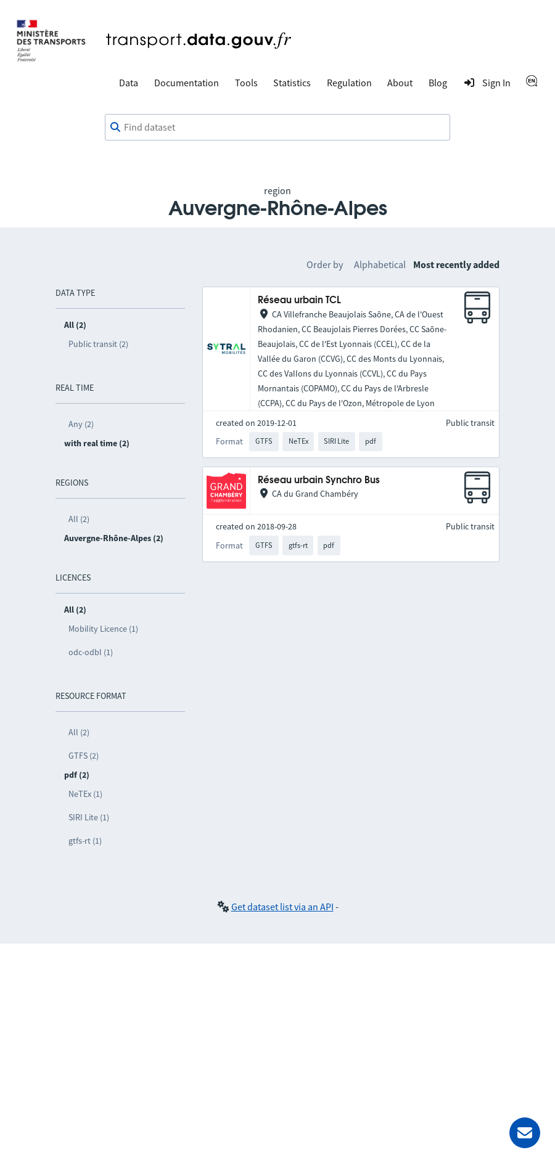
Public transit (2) (98, 343)
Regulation (349, 82)
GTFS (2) (83, 755)
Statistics (292, 82)
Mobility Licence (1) (103, 628)
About (400, 82)
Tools (246, 82)
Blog (438, 82)
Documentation (186, 82)
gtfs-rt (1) (85, 840)
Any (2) (81, 424)
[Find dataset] (277, 127)
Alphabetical (380, 264)
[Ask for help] (524, 1132)
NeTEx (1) (85, 793)
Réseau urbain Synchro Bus (319, 480)
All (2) (78, 518)
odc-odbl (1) (90, 652)
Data (128, 82)
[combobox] (277, 127)
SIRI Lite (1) (88, 817)
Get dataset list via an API (282, 906)
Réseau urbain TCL (299, 300)
